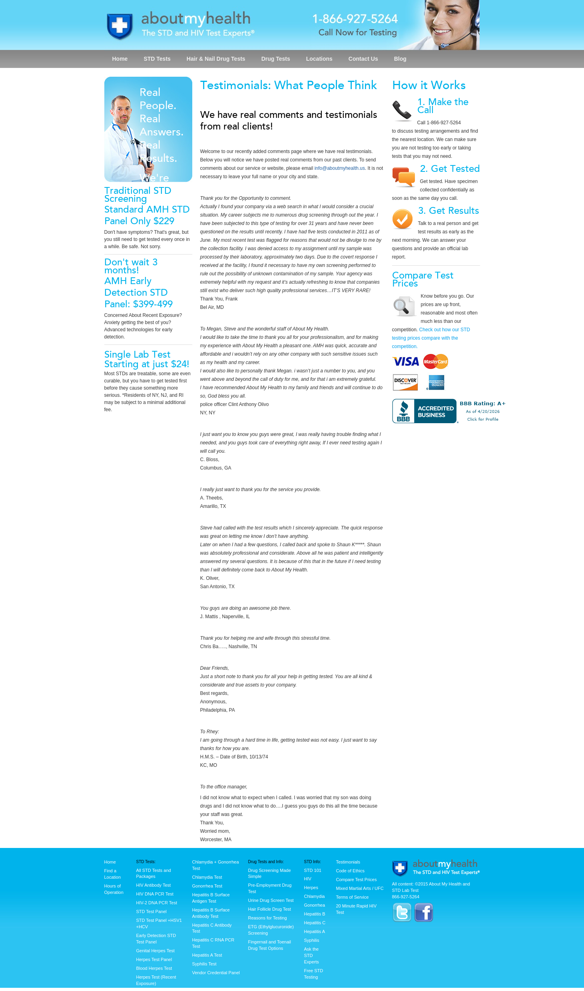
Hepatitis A (314, 931)
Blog (400, 59)
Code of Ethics (350, 870)
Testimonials (348, 862)
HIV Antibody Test (153, 885)
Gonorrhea (314, 905)
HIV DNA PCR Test (154, 894)
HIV (307, 878)
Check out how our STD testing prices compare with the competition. (431, 338)
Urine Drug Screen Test (271, 900)
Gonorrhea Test (207, 886)
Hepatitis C (315, 922)
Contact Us (363, 59)
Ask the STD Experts (311, 955)
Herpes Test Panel (154, 959)
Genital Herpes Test (155, 950)
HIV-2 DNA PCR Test (156, 902)
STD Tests (157, 59)
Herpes (311, 887)
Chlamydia (314, 896)
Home (120, 59)
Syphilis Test (204, 963)
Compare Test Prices (356, 879)
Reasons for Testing (267, 917)
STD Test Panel (151, 911)
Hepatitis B (314, 913)
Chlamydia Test (207, 877)
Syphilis (311, 940)
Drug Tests (275, 59)
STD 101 (312, 870)
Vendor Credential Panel (216, 972)
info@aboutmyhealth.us (340, 168)
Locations (319, 59)
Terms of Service (352, 897)
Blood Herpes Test (154, 968)
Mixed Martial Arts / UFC (360, 888)
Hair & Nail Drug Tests (216, 59)
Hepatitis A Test (207, 955)
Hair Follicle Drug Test (269, 909)
